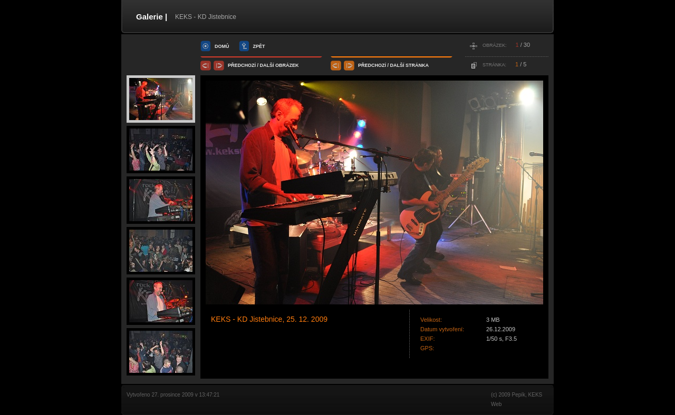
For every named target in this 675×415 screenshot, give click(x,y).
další (267, 65)
